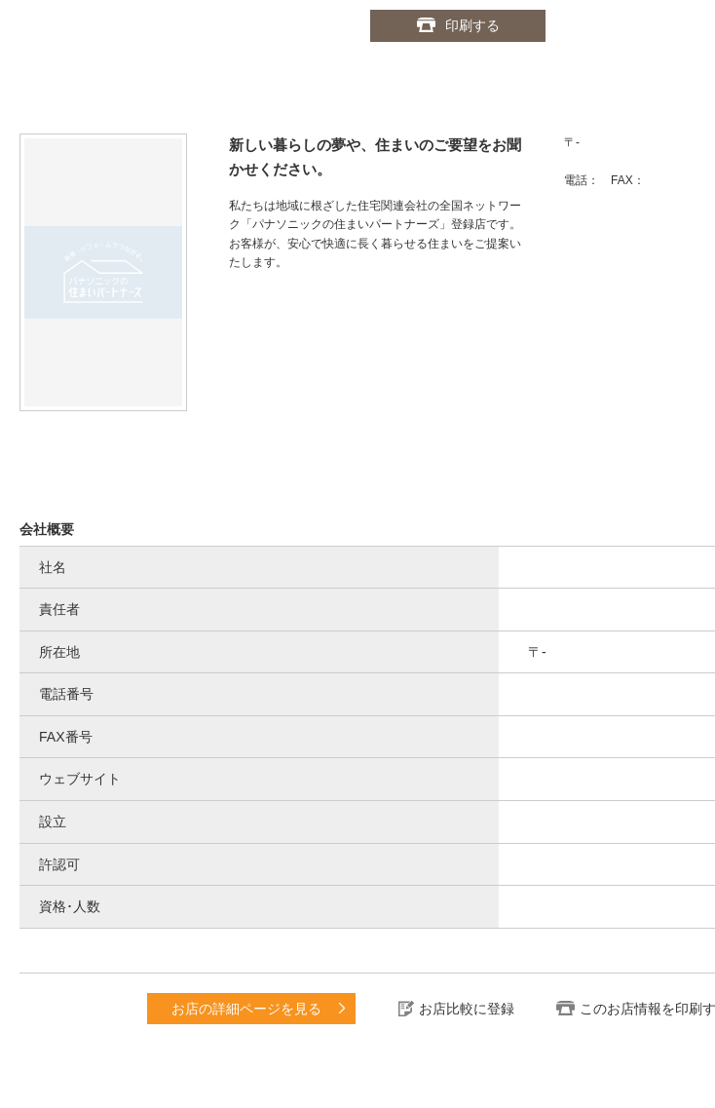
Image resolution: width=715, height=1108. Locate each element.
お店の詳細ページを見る (246, 1008)
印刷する (472, 25)
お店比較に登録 (466, 1008)
